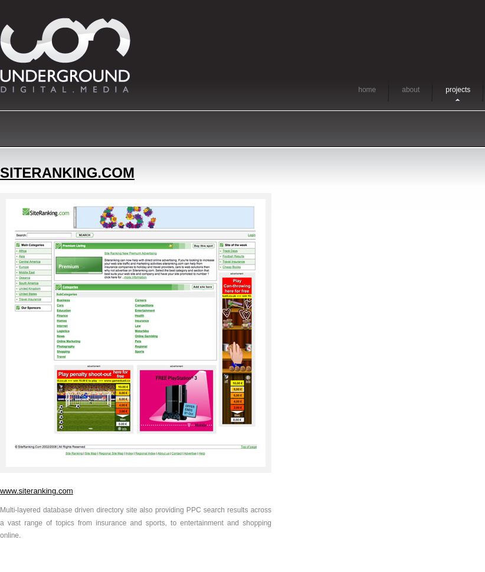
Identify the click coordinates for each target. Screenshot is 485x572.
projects (457, 90)
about (411, 90)
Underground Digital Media (65, 55)
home (367, 90)
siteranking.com (67, 173)
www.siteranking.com (36, 490)
